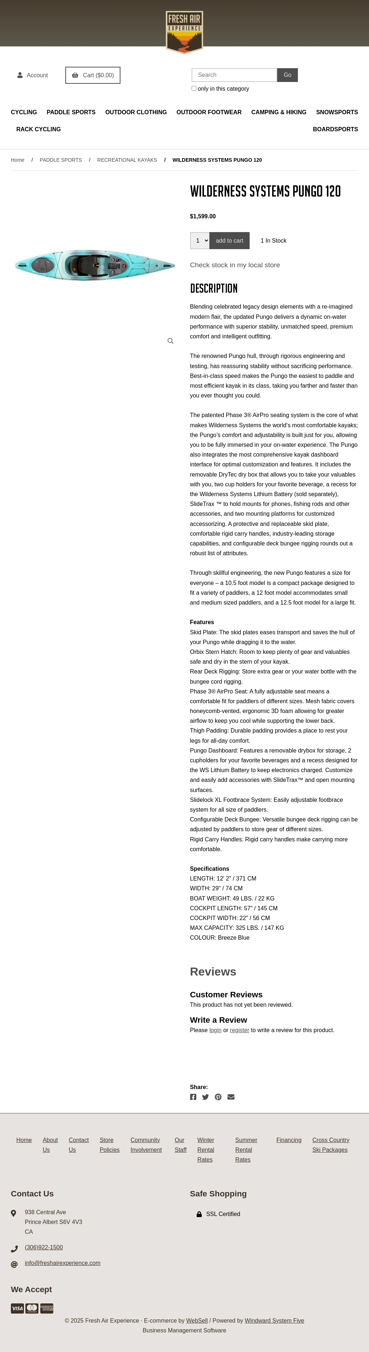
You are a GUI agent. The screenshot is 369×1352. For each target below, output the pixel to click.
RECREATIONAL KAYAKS (127, 160)
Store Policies (110, 1145)
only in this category (220, 89)
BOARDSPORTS (335, 129)
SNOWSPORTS (337, 112)
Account (32, 75)
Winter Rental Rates (205, 1150)
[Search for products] (234, 75)
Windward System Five (274, 1321)
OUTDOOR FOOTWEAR (209, 112)
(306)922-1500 (44, 1247)
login (215, 1030)
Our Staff (180, 1145)
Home (17, 160)
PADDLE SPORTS (71, 112)
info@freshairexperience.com (62, 1263)
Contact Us (79, 1145)
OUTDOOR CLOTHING (136, 112)
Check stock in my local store (235, 265)
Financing (289, 1140)
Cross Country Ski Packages (330, 1145)
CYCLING (24, 112)
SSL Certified (219, 1214)
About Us (50, 1145)
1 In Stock (273, 241)
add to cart (229, 241)
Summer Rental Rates (246, 1150)
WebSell (197, 1321)
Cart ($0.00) (93, 75)
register (239, 1030)
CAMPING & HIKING (279, 112)
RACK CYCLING (38, 129)
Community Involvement (146, 1145)
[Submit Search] (287, 75)
